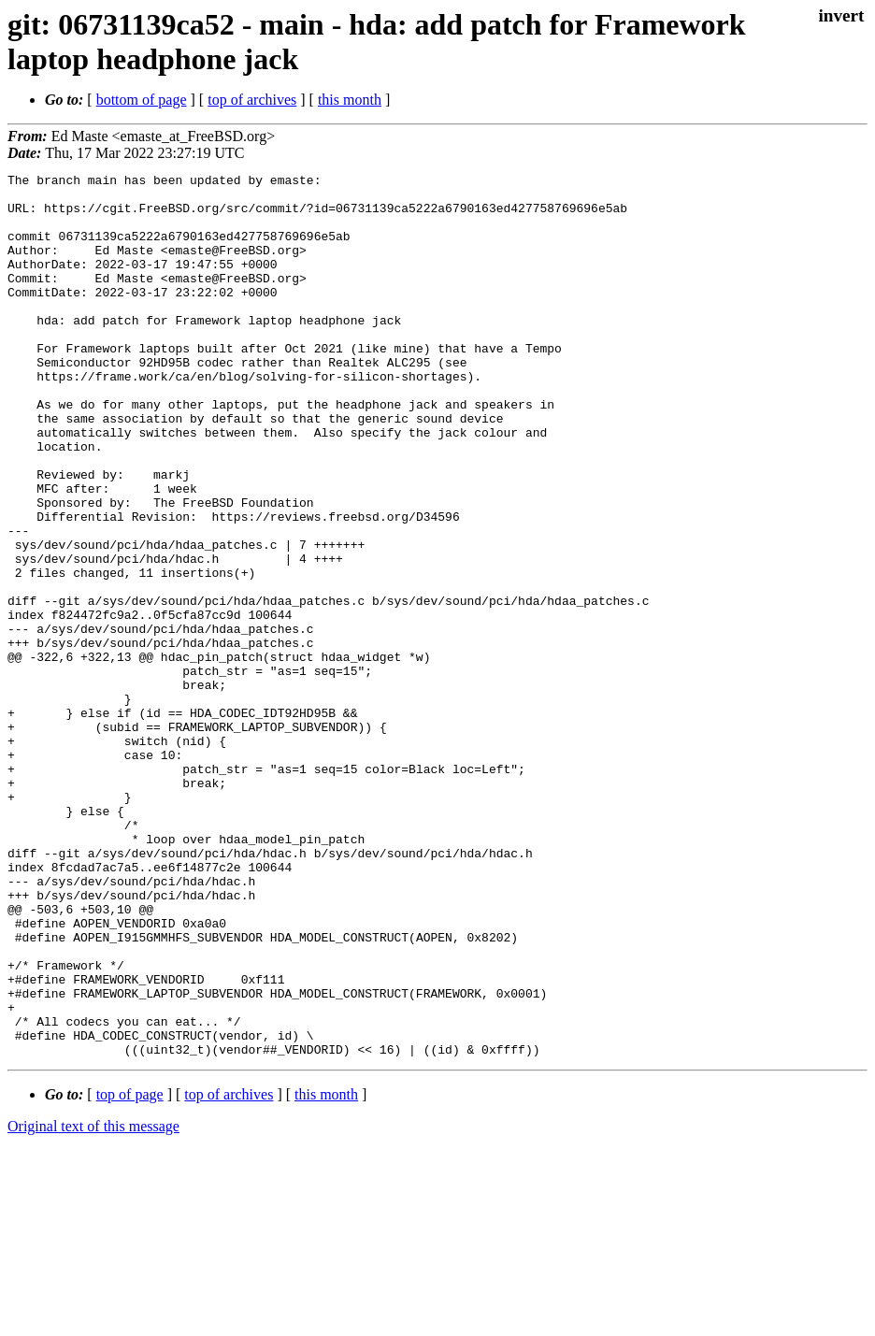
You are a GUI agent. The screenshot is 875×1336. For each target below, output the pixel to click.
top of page (130, 1271)
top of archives (252, 100)
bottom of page (141, 100)
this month (349, 100)
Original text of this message (93, 1303)
